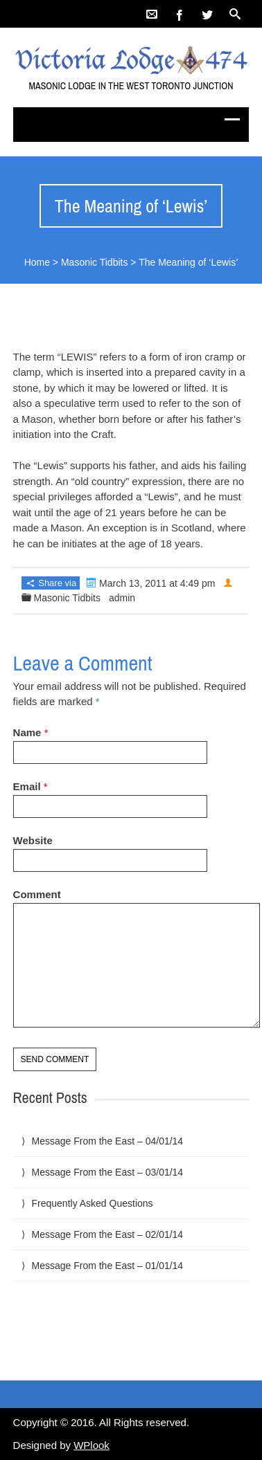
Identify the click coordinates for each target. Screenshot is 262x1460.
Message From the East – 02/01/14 (107, 1234)
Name (27, 732)
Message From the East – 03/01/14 (107, 1172)
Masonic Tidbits (94, 262)
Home (37, 262)
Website (33, 840)
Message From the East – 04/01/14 (107, 1141)
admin (122, 597)
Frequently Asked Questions (91, 1203)
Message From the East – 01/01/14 (107, 1265)
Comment (37, 894)
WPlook (91, 1445)
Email (27, 786)
